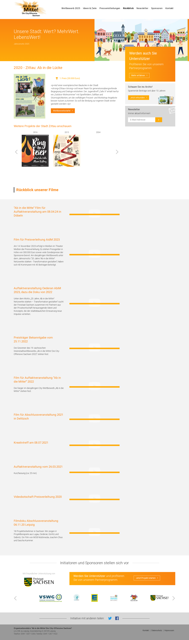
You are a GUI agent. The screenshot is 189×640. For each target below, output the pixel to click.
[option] (35, 149)
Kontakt (169, 8)
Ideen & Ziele (90, 8)
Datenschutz (156, 630)
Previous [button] (16, 152)
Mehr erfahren (139, 75)
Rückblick (128, 8)
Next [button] (117, 152)
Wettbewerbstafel (63, 110)
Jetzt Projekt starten (147, 578)
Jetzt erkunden (138, 97)
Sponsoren (156, 8)
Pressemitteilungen (110, 8)
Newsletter (142, 8)
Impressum (169, 630)
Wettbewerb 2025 (70, 8)
